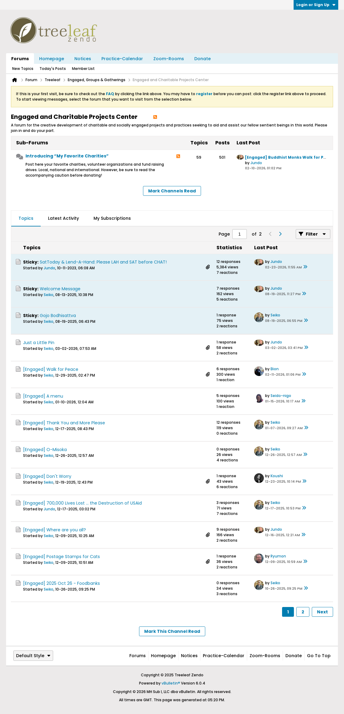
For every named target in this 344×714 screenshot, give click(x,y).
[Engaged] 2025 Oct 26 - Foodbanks (61, 583)
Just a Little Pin (38, 343)
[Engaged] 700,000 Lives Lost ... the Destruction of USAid (82, 503)
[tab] (26, 218)
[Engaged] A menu (43, 396)
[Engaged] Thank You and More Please (64, 423)
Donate (202, 59)
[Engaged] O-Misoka (45, 450)
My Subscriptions (112, 218)
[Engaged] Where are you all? (54, 530)
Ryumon (278, 556)
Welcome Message (60, 289)
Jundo (256, 162)
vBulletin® (171, 683)
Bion (275, 368)
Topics (26, 218)
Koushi (277, 475)
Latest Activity (63, 218)
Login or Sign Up (315, 4)
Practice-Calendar (122, 59)
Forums (20, 59)
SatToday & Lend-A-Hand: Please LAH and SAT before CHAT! (103, 262)
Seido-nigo (281, 395)
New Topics (22, 68)
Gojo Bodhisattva (58, 315)
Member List (83, 68)
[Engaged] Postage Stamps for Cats (61, 557)
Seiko (48, 294)
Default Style (33, 656)
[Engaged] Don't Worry (47, 476)
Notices (82, 59)
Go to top (319, 656)
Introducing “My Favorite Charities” (67, 156)
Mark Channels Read (172, 191)
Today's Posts (52, 68)
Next (322, 612)
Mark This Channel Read (172, 631)
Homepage (51, 59)
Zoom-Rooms (168, 59)
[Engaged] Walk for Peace (50, 369)
